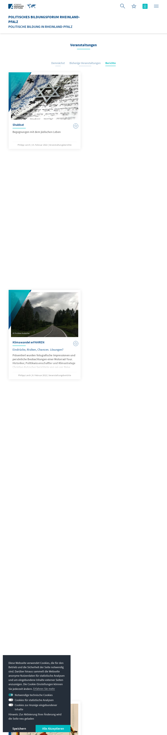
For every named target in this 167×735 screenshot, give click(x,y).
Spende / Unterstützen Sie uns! (135, 698)
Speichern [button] (19, 728)
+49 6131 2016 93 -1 (75, 669)
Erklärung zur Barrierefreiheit (121, 710)
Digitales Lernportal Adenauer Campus (132, 665)
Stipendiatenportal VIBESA (132, 673)
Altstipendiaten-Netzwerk (132, 680)
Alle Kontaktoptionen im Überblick (82, 676)
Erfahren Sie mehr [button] (44, 688)
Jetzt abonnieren (83, 636)
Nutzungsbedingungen (86, 710)
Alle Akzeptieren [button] (53, 728)
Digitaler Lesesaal (127, 686)
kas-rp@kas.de (72, 663)
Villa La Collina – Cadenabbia (134, 692)
